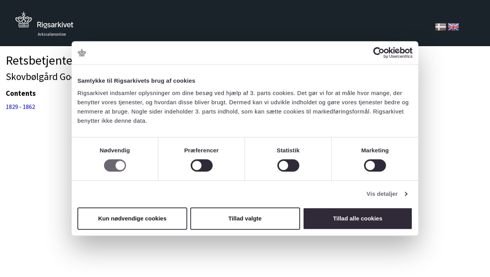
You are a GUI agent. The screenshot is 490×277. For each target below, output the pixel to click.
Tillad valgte (245, 218)
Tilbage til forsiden (44, 22)
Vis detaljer (382, 193)
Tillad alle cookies (357, 218)
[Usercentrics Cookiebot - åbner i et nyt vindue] (379, 52)
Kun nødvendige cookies (132, 218)
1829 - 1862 (20, 106)
